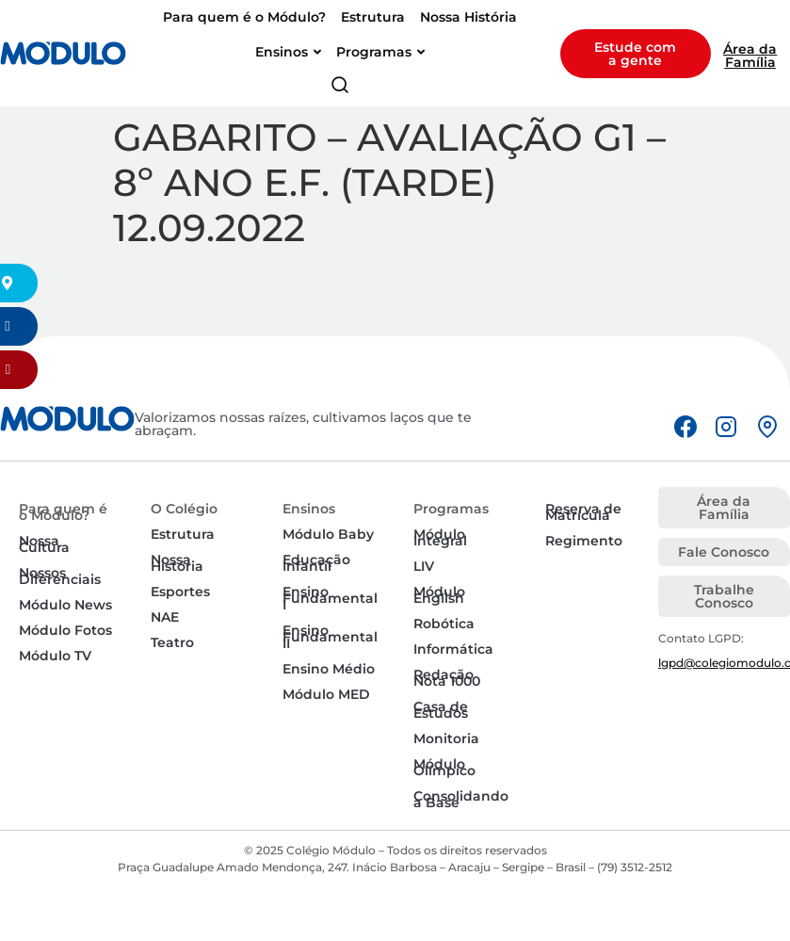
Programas (451, 508)
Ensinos (308, 508)
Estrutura (183, 534)
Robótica (444, 623)
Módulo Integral (440, 537)
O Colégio (184, 508)
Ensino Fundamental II (330, 637)
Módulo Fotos (65, 630)
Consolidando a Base (460, 799)
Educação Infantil (316, 563)
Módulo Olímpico (444, 767)
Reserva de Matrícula (583, 512)
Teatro (172, 642)
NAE (165, 616)
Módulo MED (326, 694)
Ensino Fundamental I (330, 598)
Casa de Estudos (440, 710)
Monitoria (446, 738)
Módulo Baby (328, 534)
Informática (453, 649)
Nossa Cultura (44, 544)
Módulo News (65, 604)
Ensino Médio (328, 668)
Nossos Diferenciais (60, 576)
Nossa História (177, 563)
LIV (423, 566)
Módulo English (439, 595)
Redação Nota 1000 (446, 678)
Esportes (180, 591)
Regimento (583, 540)
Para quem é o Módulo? (63, 512)
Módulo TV (55, 655)
